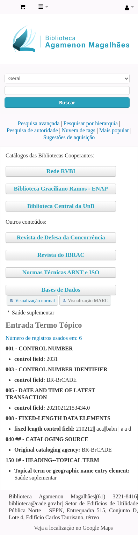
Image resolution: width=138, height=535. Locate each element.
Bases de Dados (60, 290)
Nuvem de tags (78, 130)
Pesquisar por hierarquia (91, 123)
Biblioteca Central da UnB (60, 206)
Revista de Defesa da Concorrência (61, 237)
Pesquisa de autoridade (32, 130)
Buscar (67, 102)
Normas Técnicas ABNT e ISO (60, 272)
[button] (22, 7)
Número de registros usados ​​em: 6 (44, 338)
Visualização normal (35, 300)
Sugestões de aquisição (69, 137)
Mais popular (114, 130)
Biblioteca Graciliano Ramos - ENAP (61, 188)
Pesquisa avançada (39, 123)
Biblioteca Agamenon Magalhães (7, 7)
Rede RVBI (60, 171)
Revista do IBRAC (61, 255)
